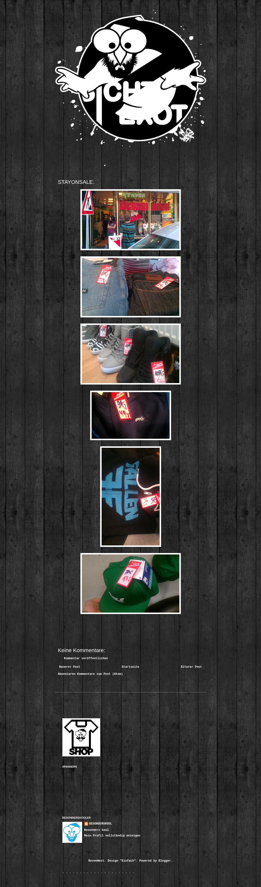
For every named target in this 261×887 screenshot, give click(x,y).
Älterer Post (191, 667)
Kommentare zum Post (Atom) (100, 674)
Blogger (165, 861)
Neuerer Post (69, 667)
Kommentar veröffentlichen (86, 658)
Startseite (130, 667)
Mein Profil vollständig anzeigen (112, 835)
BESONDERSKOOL (100, 823)
